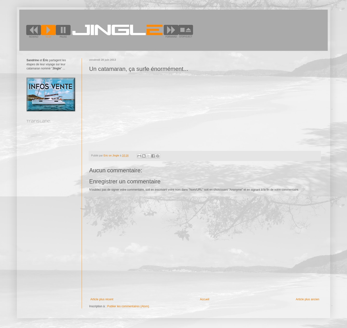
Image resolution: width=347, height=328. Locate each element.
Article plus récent (101, 299)
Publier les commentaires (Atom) (128, 306)
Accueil (204, 299)
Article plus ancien (307, 299)
